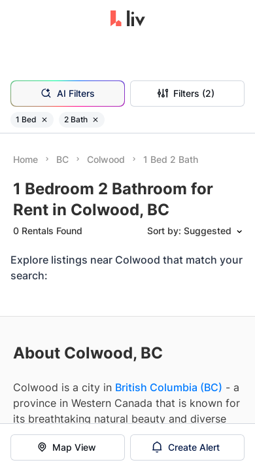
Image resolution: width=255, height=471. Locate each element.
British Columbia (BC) (168, 387)
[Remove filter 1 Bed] (44, 119)
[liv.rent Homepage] (127, 19)
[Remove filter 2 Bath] (95, 119)
